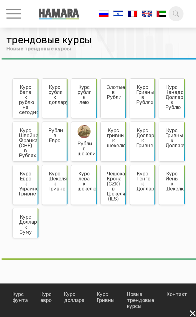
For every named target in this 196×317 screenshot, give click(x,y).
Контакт (177, 294)
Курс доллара (74, 297)
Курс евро (46, 297)
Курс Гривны (105, 297)
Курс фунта (20, 297)
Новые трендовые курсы (140, 300)
